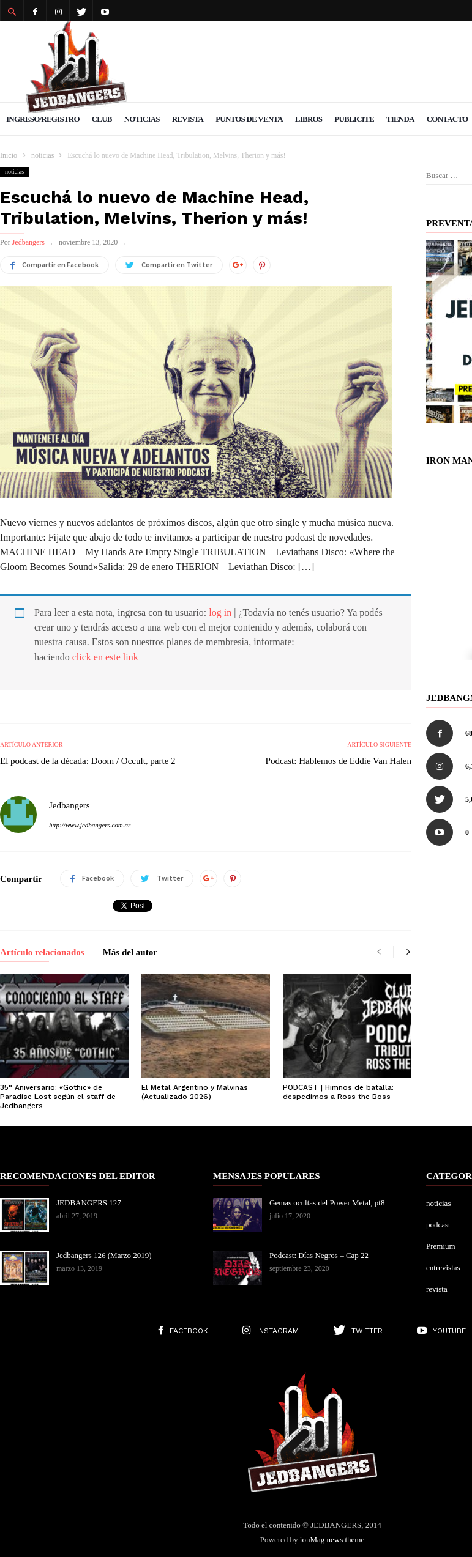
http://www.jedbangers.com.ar (89, 825)
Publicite (354, 119)
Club (102, 119)
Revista (187, 119)
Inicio (8, 155)
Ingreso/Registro (43, 119)
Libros (308, 119)
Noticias (142, 119)
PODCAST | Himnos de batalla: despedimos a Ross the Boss (338, 1092)
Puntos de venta (249, 119)
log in (220, 612)
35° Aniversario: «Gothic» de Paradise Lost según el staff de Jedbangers (58, 1096)
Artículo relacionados (42, 952)
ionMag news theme (332, 1539)
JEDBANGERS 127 (88, 1202)
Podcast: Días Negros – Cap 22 (319, 1255)
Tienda (400, 119)
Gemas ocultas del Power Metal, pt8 (326, 1202)
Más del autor (130, 952)
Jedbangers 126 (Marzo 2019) (104, 1255)
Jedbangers (28, 242)
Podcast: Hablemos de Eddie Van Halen (338, 761)
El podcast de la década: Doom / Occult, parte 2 (88, 761)
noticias (14, 171)
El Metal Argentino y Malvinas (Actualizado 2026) (194, 1092)
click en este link (105, 657)
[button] (11, 11)
